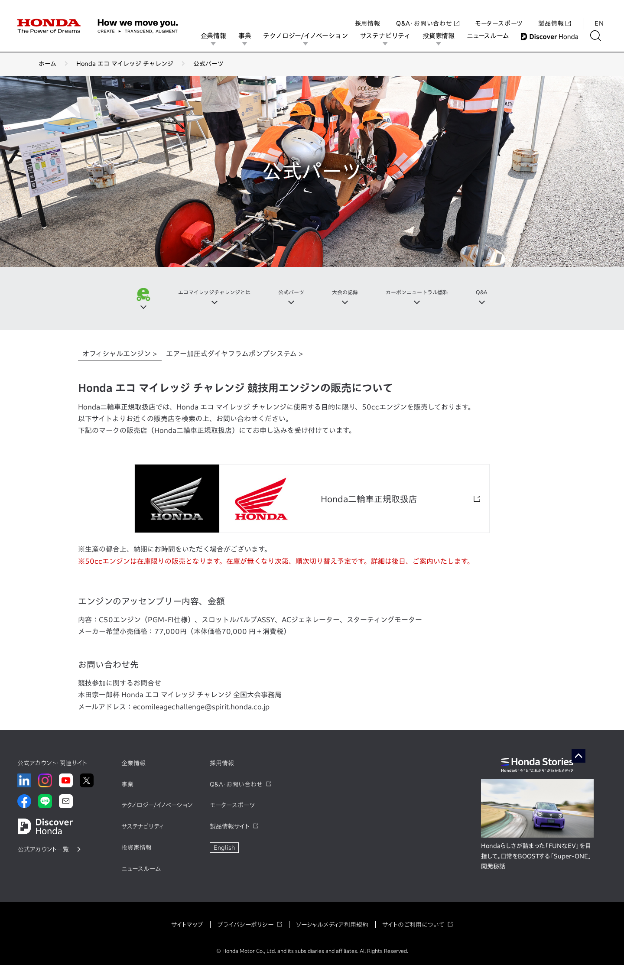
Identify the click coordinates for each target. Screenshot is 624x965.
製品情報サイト (230, 826)
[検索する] (601, 35)
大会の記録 (347, 292)
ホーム (47, 64)
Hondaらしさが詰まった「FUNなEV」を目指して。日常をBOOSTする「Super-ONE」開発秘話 (536, 856)
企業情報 (219, 35)
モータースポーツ (499, 15)
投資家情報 (444, 35)
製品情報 (554, 15)
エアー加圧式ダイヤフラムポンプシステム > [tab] (234, 353)
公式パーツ (289, 292)
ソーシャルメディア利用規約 (332, 925)
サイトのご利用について (413, 925)
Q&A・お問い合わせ (427, 15)
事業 (250, 35)
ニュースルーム (493, 35)
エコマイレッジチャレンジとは (204, 292)
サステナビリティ (391, 35)
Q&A (497, 292)
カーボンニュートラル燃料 (426, 292)
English (224, 848)
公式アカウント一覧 (43, 849)
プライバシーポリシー (245, 925)
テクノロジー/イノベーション (311, 35)
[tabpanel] (312, 547)
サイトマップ (187, 925)
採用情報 (367, 15)
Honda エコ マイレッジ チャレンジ (124, 64)
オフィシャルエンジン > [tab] (119, 353)
